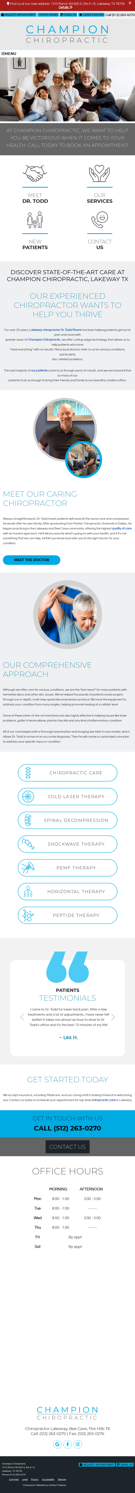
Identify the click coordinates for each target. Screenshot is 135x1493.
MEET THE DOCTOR (31, 560)
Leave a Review (91, 14)
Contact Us (67, 1146)
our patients (39, 370)
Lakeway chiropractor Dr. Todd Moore (55, 330)
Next (113, 1016)
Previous (22, 1016)
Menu (8, 54)
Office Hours (48, 14)
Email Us (68, 14)
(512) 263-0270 (123, 15)
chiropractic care (104, 1100)
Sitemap (62, 1479)
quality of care (122, 528)
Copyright (14, 1479)
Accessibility (48, 1479)
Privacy (35, 1479)
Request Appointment (18, 14)
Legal (25, 1479)
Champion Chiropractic (44, 339)
